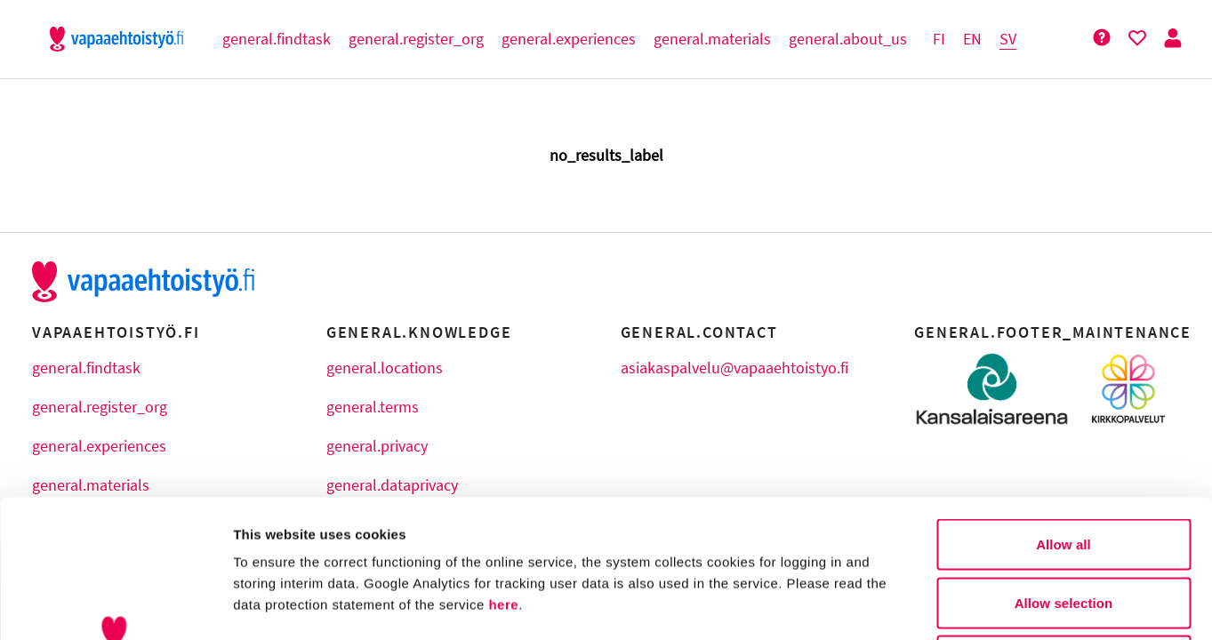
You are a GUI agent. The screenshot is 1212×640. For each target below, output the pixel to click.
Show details (933, 604)
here (503, 467)
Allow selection (1064, 465)
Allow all (1063, 406)
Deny (1063, 523)
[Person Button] (1173, 39)
